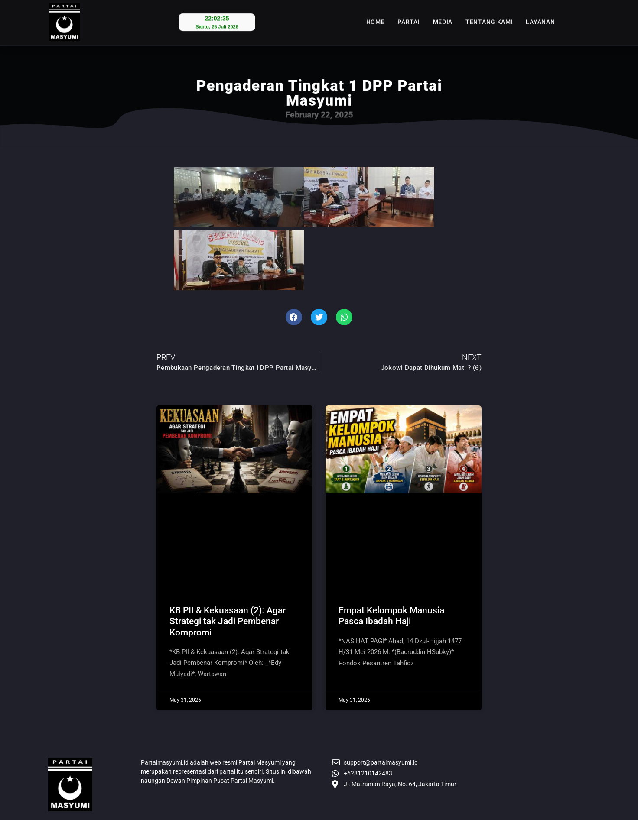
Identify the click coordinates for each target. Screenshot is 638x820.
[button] (294, 317)
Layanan (540, 16)
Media (443, 16)
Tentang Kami (489, 16)
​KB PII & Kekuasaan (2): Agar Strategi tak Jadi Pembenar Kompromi (227, 621)
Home (375, 16)
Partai (408, 16)
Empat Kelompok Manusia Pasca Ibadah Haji (391, 615)
